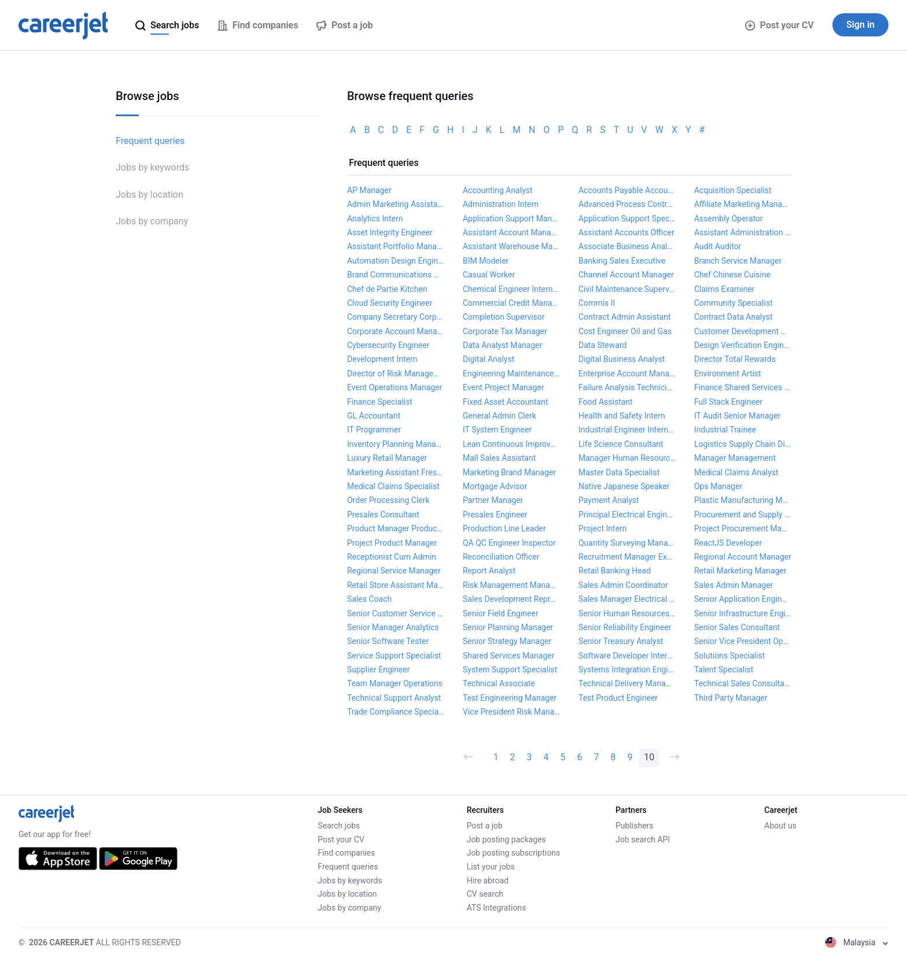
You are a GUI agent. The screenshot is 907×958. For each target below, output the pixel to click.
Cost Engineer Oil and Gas (625, 331)
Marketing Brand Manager (509, 472)
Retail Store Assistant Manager (395, 585)
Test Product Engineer (618, 697)
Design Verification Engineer (742, 345)
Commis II (596, 303)
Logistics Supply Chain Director (742, 444)
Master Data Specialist (618, 472)
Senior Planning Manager (508, 627)
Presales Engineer (495, 514)
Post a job (485, 825)
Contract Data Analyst (733, 316)
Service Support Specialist (394, 655)
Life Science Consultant (620, 444)
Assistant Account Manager (511, 232)
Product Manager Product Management (395, 528)
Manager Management (735, 458)
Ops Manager (718, 486)
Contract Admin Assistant (624, 316)
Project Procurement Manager (742, 528)
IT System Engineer (497, 429)
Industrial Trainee (725, 429)
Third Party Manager (731, 697)
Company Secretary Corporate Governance (395, 316)
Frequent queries (150, 140)
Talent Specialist (723, 669)
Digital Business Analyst (621, 359)
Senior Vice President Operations (742, 641)
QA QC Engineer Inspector (509, 543)
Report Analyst (489, 570)
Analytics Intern (375, 218)
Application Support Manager (511, 218)
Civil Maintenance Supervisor (627, 289)
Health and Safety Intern (621, 415)
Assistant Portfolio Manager (395, 246)
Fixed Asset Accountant (505, 401)
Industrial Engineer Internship (627, 429)
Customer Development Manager (742, 331)
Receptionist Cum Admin (391, 556)
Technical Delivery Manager (627, 683)
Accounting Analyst (498, 190)
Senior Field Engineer (501, 613)
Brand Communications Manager (395, 274)
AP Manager (369, 190)
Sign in (860, 24)
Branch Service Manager (737, 260)
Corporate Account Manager (395, 331)
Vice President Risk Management (511, 711)
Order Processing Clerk (388, 500)
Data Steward (602, 345)
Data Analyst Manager (502, 345)
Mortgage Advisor (495, 486)
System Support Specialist (510, 669)
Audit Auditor (717, 246)
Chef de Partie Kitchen (387, 289)
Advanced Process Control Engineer (627, 204)
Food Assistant (605, 401)
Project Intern (602, 528)
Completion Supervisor (504, 316)
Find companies (346, 852)
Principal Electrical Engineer (627, 514)
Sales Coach (369, 599)
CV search (485, 893)
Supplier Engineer (378, 669)
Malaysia (856, 942)
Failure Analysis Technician (627, 387)
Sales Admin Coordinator (623, 585)
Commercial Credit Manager (511, 303)
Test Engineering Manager (509, 697)
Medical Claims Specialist (393, 486)
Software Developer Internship (627, 655)
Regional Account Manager (742, 556)
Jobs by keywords (152, 167)
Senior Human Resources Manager (627, 613)
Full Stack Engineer (728, 401)
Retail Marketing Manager (740, 570)
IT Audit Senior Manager (737, 415)
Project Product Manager (392, 543)
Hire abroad (487, 880)
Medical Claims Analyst (736, 472)
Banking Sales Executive (621, 260)
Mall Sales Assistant (499, 458)
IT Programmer (374, 429)
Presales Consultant (383, 514)
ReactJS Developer (728, 543)
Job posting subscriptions (513, 852)
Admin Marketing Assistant (395, 204)
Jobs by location (149, 194)
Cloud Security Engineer (389, 303)
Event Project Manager (503, 387)
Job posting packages (506, 839)
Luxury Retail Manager (387, 458)
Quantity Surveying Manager (627, 543)
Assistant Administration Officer (742, 232)
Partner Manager (493, 500)
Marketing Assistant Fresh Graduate (395, 472)
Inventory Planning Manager (395, 444)
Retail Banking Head (614, 570)
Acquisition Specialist (733, 190)
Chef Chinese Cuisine (732, 274)
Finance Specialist (379, 401)
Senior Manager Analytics (393, 627)
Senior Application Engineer (742, 599)
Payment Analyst (608, 500)
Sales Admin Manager (733, 585)
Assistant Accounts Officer (626, 232)
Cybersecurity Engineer (388, 345)
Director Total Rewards (735, 359)
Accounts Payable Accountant (627, 190)
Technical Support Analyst (394, 697)
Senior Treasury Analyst (620, 641)
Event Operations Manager (394, 387)
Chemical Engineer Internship (511, 289)
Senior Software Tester (388, 641)
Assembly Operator (728, 218)
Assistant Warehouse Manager (511, 246)
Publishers (634, 825)
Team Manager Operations (395, 683)
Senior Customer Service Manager (395, 613)
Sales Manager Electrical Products (627, 599)
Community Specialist (733, 303)
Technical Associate (499, 683)
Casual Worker (489, 274)
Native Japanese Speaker (624, 486)
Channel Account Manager (626, 274)
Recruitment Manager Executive (627, 556)
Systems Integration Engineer (627, 669)
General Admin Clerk (499, 415)
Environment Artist (727, 373)
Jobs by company (152, 221)
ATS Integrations (496, 907)
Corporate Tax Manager (505, 331)
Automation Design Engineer (395, 260)
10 (649, 757)
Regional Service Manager (394, 570)
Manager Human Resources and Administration (627, 458)
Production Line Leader (504, 528)
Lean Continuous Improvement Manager (511, 444)
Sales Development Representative (511, 599)
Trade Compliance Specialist (395, 711)
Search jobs (339, 825)
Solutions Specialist (729, 655)
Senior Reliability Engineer (625, 627)
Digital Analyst (488, 359)
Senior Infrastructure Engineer (742, 613)
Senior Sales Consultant (737, 627)
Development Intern (382, 359)
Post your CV (779, 25)
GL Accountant (373, 415)
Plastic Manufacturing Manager (742, 500)
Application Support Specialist (627, 218)
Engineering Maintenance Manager (511, 373)
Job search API (642, 839)
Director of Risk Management (395, 373)
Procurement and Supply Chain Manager (742, 514)
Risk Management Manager (511, 585)
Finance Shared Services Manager (742, 387)
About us (780, 825)
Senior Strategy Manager (507, 641)
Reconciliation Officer (501, 556)
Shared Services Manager (509, 655)
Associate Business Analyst (627, 246)
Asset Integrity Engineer (390, 232)
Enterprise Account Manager (627, 373)
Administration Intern (501, 204)
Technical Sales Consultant (742, 683)
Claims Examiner (724, 289)
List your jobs (491, 866)
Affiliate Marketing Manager (742, 204)
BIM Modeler (485, 260)
